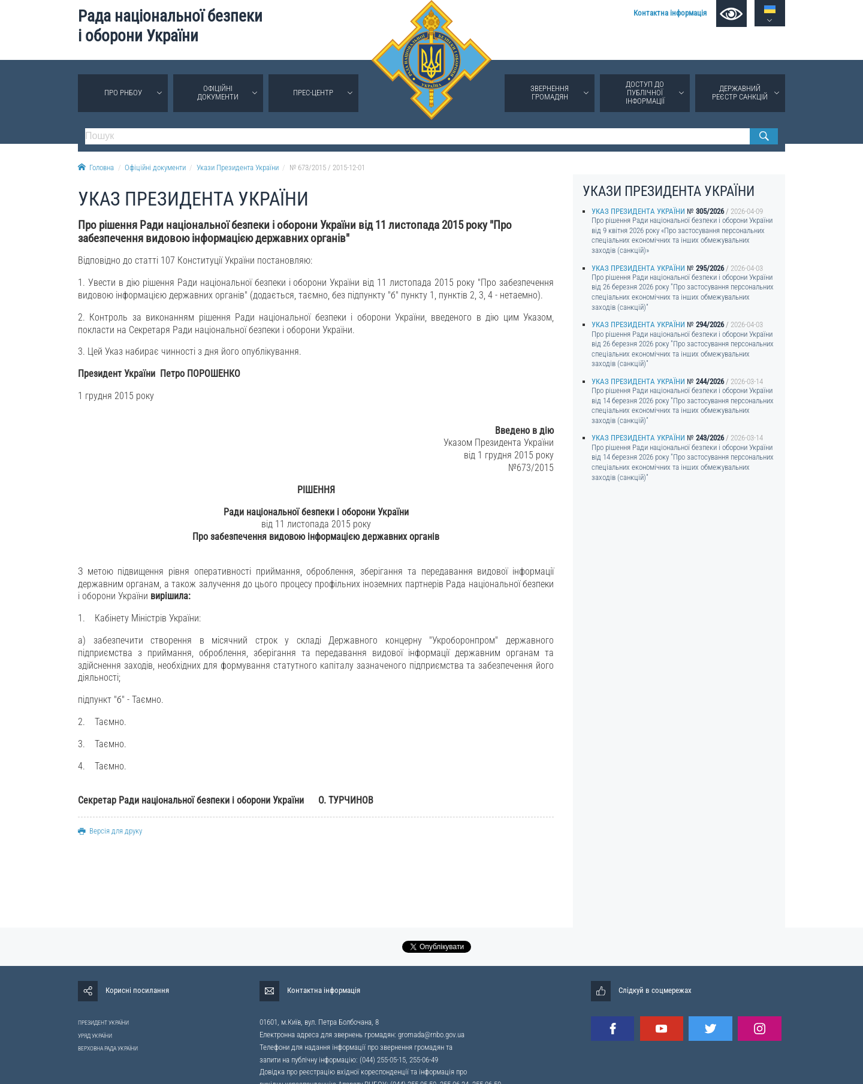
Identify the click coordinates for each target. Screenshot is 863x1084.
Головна (96, 167)
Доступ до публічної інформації (645, 92)
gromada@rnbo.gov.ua (431, 1034)
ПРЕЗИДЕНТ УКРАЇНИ (103, 1022)
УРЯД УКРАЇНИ (95, 1036)
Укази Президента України (238, 167)
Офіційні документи (218, 92)
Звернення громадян (549, 92)
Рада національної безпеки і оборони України (170, 26)
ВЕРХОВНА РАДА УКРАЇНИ (108, 1048)
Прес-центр (313, 92)
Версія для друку (110, 830)
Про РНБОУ (123, 92)
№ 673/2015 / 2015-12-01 (327, 167)
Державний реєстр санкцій (740, 92)
